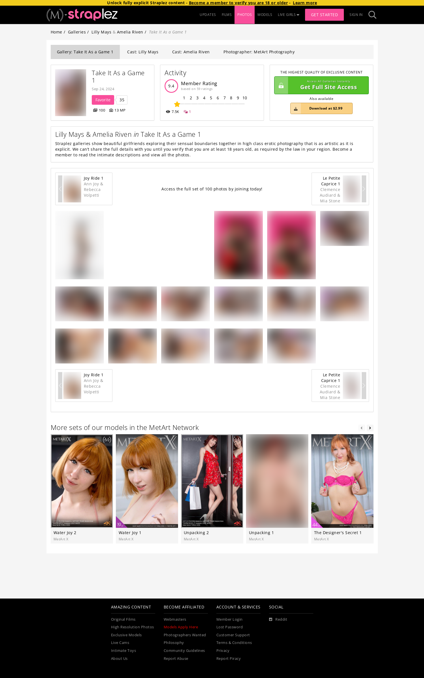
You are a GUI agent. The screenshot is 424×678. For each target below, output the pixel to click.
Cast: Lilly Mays (142, 51)
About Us (119, 658)
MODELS (264, 14)
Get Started (324, 14)
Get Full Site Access (320, 85)
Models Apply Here (181, 627)
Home (56, 32)
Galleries (77, 32)
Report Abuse (176, 658)
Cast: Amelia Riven (191, 51)
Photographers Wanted (185, 635)
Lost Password (229, 627)
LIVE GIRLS (288, 14)
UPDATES (208, 14)
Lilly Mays (101, 32)
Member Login (229, 619)
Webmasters (175, 619)
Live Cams (120, 642)
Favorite (102, 99)
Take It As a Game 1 (119, 76)
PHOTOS (244, 14)
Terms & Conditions (234, 642)
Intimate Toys (123, 650)
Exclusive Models (126, 635)
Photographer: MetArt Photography (259, 51)
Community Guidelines (184, 650)
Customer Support (233, 635)
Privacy (223, 650)
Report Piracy (228, 658)
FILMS (227, 14)
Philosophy (174, 642)
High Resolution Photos (132, 627)
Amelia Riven (130, 32)
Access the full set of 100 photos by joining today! (212, 189)
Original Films (123, 619)
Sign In (356, 14)
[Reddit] (278, 619)
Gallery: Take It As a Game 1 (85, 51)
